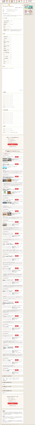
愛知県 (4, 392)
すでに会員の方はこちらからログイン (12, 146)
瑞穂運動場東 (5, 380)
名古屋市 (4, 388)
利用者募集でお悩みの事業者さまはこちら (19, 7)
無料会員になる (12, 144)
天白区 (4, 384)
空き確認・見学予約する (16, 156)
